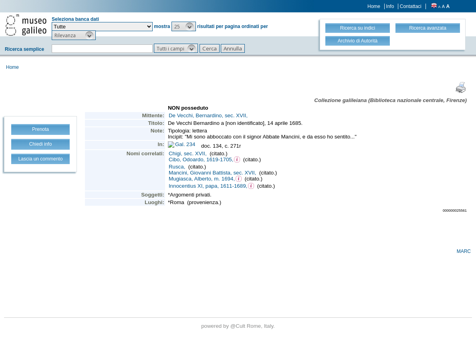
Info (390, 6)
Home (373, 6)
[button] (183, 26)
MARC (464, 251)
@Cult (238, 326)
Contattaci (411, 6)
